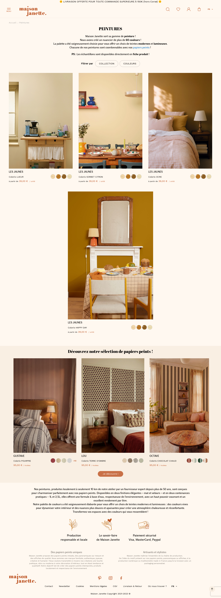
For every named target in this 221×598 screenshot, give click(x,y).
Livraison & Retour (132, 586)
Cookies (80, 586)
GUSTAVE (19, 456)
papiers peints (141, 47)
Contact (49, 586)
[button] (210, 9)
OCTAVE (154, 456)
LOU (84, 456)
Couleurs (129, 63)
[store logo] (46, 11)
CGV (115, 586)
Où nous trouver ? (157, 586)
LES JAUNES (16, 171)
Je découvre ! (110, 473)
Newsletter (64, 586)
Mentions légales (98, 586)
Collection (106, 63)
